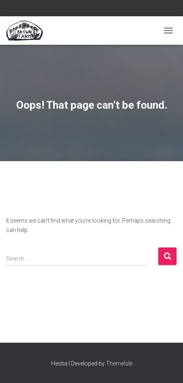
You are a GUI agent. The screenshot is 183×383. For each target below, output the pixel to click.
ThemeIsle (119, 363)
